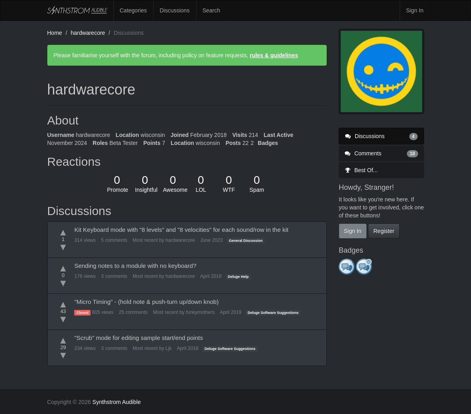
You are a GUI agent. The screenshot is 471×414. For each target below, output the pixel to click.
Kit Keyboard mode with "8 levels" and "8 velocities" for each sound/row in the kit (181, 229)
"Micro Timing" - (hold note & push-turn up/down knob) (146, 301)
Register (383, 231)
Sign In (415, 10)
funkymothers (200, 312)
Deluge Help (238, 277)
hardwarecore (180, 240)
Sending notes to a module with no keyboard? (135, 265)
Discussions (175, 10)
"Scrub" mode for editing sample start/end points (138, 337)
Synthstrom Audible (77, 10)
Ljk (169, 348)
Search (211, 10)
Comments (381, 153)
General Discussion (246, 241)
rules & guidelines (274, 55)
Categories (133, 10)
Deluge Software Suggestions (273, 313)
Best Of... (361, 170)
